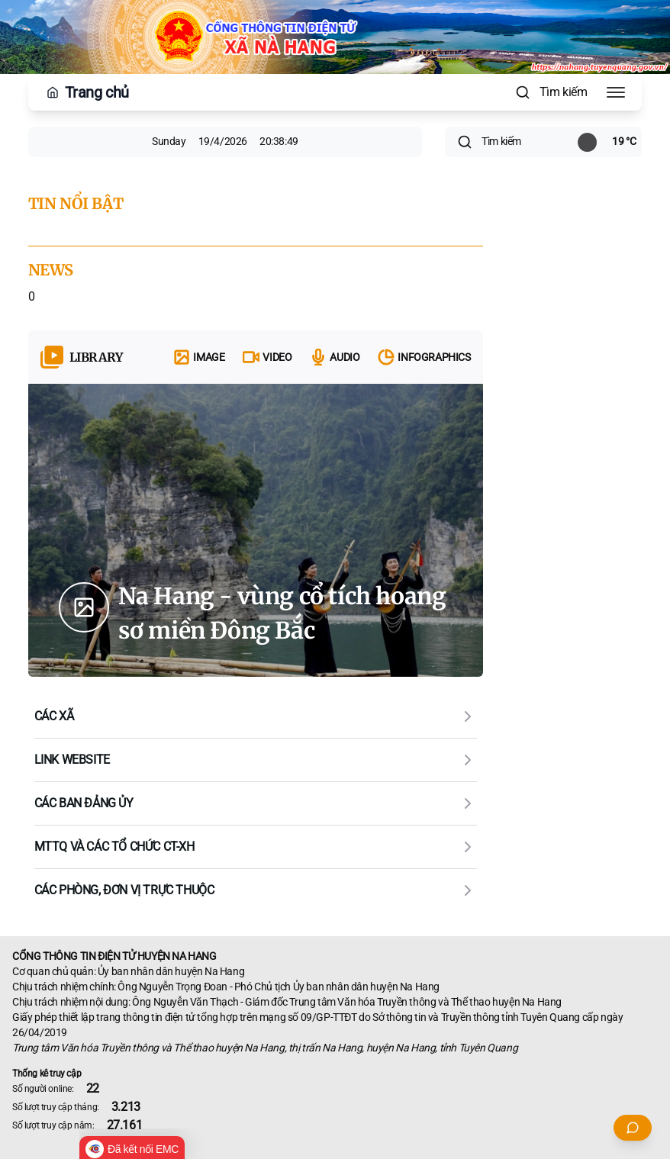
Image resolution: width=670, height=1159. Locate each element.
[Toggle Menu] (616, 92)
